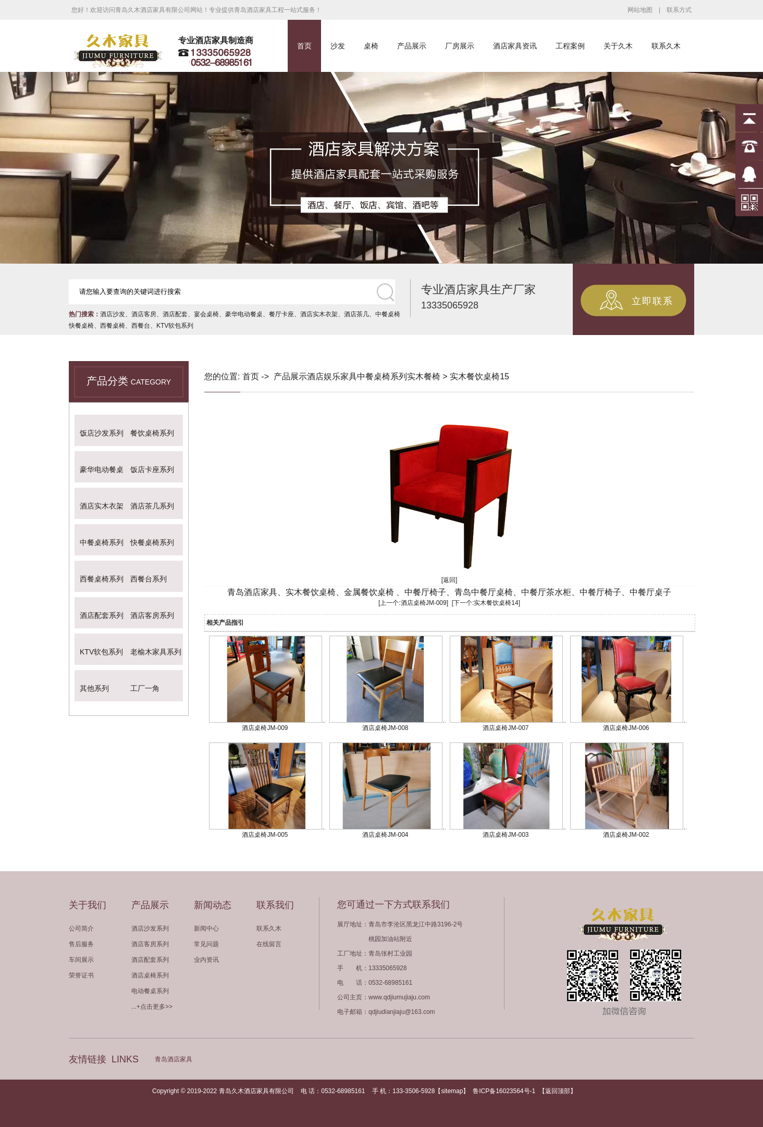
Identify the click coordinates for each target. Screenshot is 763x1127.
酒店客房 (143, 314)
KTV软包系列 (174, 325)
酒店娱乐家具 (332, 376)
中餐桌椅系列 (102, 542)
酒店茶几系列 (152, 506)
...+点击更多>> (152, 1006)
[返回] (449, 580)
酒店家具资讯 (515, 46)
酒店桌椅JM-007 (505, 728)
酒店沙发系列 (150, 928)
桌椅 (371, 46)
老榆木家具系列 (155, 652)
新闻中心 (206, 928)
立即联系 (652, 301)
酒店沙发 (112, 314)
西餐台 (140, 325)
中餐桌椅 (387, 314)
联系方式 (679, 10)
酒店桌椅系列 (150, 975)
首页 (304, 46)
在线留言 (268, 944)
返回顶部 (557, 1091)
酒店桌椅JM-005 (265, 834)
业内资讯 (206, 959)
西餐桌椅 (112, 325)
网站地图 (640, 10)
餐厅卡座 (281, 314)
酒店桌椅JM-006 (626, 728)
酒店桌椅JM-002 (626, 834)
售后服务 (81, 944)
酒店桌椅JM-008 (385, 728)
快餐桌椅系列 (152, 542)
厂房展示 (459, 46)
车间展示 (81, 959)
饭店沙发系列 (102, 433)
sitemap (452, 1091)
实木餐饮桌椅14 (496, 602)
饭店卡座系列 (152, 469)
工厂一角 (144, 688)
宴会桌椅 (206, 314)
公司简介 (81, 928)
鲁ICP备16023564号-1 (504, 1091)
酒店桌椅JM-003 (505, 834)
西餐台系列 (148, 579)
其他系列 (94, 688)
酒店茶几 (356, 314)
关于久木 (618, 46)
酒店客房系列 (152, 615)
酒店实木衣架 (319, 314)
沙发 (337, 46)
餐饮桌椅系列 (152, 433)
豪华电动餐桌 (244, 314)
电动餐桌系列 (150, 991)
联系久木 (666, 46)
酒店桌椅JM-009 (424, 602)
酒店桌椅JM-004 (385, 834)
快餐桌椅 (81, 325)
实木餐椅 (423, 376)
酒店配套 (175, 314)
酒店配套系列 (102, 615)
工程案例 (570, 46)
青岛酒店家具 (173, 1059)
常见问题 (206, 944)
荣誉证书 (81, 975)
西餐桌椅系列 (102, 579)
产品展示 (411, 46)
